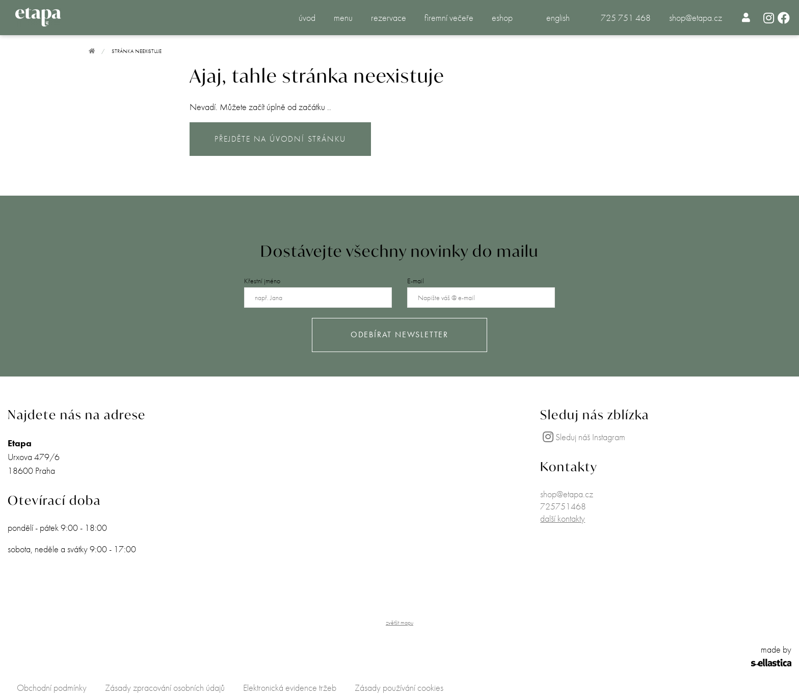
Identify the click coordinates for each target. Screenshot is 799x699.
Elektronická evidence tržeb (289, 687)
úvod (307, 17)
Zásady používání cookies (399, 687)
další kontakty (562, 518)
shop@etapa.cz (695, 17)
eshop (502, 17)
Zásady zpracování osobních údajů (165, 687)
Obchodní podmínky (52, 687)
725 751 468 (626, 17)
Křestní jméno (262, 280)
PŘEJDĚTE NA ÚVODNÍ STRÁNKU (280, 138)
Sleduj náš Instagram (582, 437)
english (558, 17)
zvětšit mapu (399, 623)
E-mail (415, 280)
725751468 (563, 506)
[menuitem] (746, 17)
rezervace (388, 17)
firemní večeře (448, 17)
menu (343, 17)
